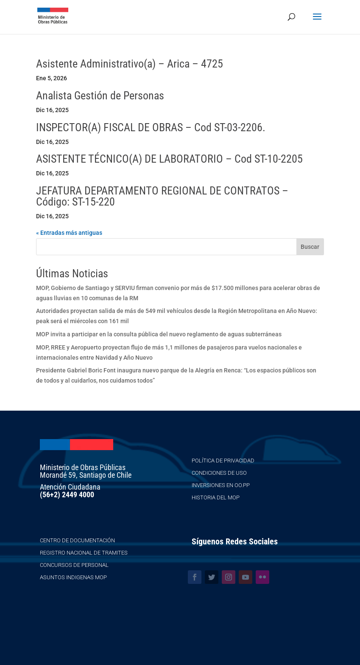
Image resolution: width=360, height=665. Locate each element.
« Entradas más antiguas (69, 232)
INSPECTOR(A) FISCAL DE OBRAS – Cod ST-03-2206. (150, 127)
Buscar (310, 246)
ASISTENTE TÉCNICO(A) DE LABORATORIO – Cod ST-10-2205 (169, 158)
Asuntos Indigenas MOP (73, 577)
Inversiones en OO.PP (221, 485)
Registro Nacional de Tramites (84, 552)
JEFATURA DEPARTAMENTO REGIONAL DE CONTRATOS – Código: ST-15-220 (162, 196)
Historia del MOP (216, 497)
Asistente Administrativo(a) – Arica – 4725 (129, 63)
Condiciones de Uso (219, 473)
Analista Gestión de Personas (100, 95)
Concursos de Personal (74, 565)
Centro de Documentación (77, 540)
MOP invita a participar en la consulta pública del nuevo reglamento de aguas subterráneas (159, 334)
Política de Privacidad (223, 460)
